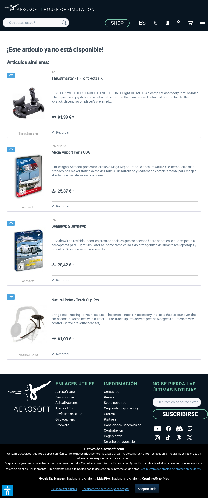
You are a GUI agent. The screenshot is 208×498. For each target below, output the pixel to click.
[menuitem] (36, 22)
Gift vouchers (65, 419)
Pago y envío (113, 436)
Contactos (111, 392)
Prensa (109, 397)
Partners (110, 419)
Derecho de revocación (120, 441)
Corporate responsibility (121, 408)
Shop (117, 23)
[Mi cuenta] (179, 22)
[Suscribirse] (180, 414)
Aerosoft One (65, 392)
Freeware (62, 425)
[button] (7, 490)
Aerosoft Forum (66, 408)
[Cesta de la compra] (190, 22)
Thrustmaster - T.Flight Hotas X (77, 78)
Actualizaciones (66, 403)
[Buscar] (64, 22)
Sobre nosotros (115, 403)
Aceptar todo (147, 489)
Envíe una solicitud (68, 414)
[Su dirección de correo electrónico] (177, 402)
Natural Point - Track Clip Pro (75, 300)
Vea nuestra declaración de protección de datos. (171, 469)
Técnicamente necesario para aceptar (105, 489)
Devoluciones (65, 397)
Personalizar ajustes (64, 489)
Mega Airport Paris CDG (71, 152)
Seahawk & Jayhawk (69, 226)
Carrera (109, 414)
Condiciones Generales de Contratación (122, 427)
